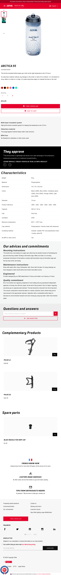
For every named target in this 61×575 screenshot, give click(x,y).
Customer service (35, 509)
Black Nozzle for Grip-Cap (15, 440)
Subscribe (50, 548)
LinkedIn (54, 529)
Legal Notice (21, 566)
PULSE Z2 (7, 395)
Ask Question (30, 318)
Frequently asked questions (11, 503)
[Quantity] (7, 95)
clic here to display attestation (44, 574)
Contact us (33, 503)
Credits (9, 566)
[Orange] (8, 88)
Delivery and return (35, 506)
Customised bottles (8, 506)
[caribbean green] (16, 88)
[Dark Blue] (13, 88)
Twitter (17, 529)
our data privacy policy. (29, 544)
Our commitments (8, 509)
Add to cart (30, 111)
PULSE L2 (7, 360)
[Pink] (10, 88)
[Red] (2, 88)
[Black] (5, 88)
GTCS (14, 566)
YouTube (29, 529)
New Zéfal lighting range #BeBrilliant (41, 512)
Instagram (42, 529)
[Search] (19, 5)
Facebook (4, 529)
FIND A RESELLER (30, 106)
